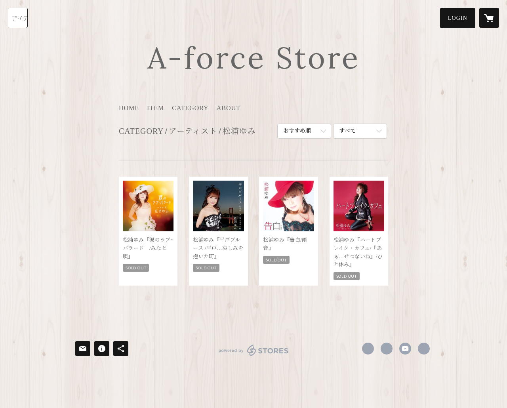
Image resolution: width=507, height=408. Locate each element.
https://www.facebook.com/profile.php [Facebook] (368, 349)
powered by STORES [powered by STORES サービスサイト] (253, 355)
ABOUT (228, 108)
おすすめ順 (297, 131)
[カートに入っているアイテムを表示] (489, 18)
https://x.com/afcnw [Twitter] (387, 349)
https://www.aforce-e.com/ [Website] (424, 349)
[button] (457, 18)
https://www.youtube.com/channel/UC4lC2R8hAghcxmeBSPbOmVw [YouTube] (405, 349)
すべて (347, 131)
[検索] (18, 18)
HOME (129, 108)
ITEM (155, 108)
